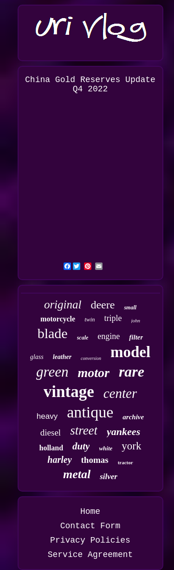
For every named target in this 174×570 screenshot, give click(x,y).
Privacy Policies (90, 540)
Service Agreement (90, 554)
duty (81, 446)
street (83, 430)
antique (90, 412)
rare (131, 371)
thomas (95, 460)
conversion (91, 358)
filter (136, 337)
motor (93, 372)
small (130, 307)
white (105, 448)
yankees (123, 431)
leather (62, 356)
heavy (47, 416)
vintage (69, 392)
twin (89, 319)
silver (108, 476)
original (63, 304)
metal (76, 474)
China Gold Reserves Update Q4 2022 (90, 84)
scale (83, 337)
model (130, 352)
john (136, 320)
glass (37, 356)
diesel (50, 432)
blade (53, 333)
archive (133, 417)
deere (102, 305)
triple (113, 318)
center (120, 393)
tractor (125, 462)
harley (59, 460)
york (131, 446)
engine (108, 336)
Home (90, 511)
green (52, 372)
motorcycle (57, 319)
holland (51, 448)
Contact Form (90, 526)
